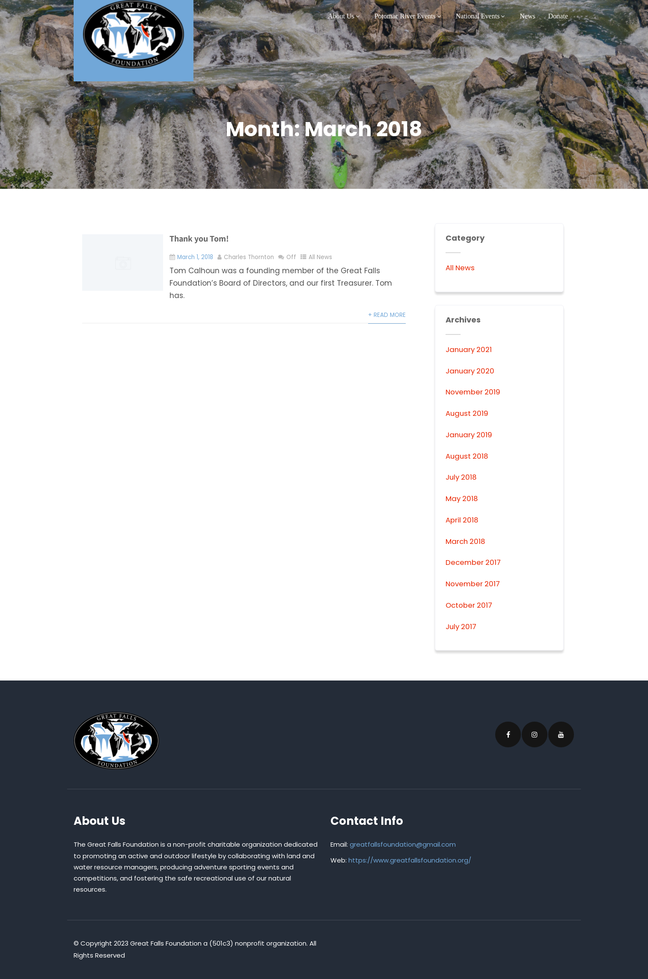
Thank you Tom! (199, 238)
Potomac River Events (409, 16)
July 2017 (462, 626)
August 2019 (468, 413)
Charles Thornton (249, 257)
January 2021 (469, 349)
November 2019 (474, 392)
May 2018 (462, 498)
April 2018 (462, 520)
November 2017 (474, 584)
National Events (481, 16)
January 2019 (470, 435)
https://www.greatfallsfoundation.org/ (409, 860)
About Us (345, 16)
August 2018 (468, 456)
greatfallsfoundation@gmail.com (403, 844)
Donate (558, 16)
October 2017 (469, 605)
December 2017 (474, 562)
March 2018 (466, 541)
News (527, 16)
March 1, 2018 (195, 257)
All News (321, 257)
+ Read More (387, 315)
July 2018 (462, 477)
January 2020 (471, 371)
